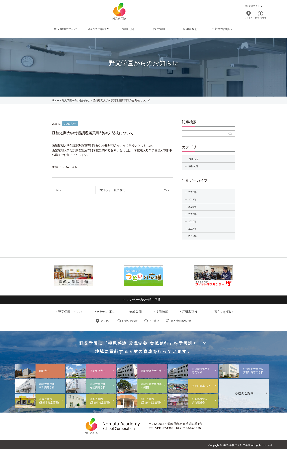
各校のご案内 (97, 28)
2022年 (192, 212)
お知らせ (193, 158)
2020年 (192, 220)
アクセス (248, 17)
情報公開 (128, 28)
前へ (59, 189)
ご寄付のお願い (221, 28)
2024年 (192, 198)
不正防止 (154, 319)
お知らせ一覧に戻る (112, 189)
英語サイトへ (255, 6)
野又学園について (65, 28)
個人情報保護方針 (181, 319)
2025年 (192, 191)
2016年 (192, 234)
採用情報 (159, 28)
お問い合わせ (260, 17)
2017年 (192, 227)
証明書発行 (190, 28)
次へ (166, 189)
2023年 (192, 205)
